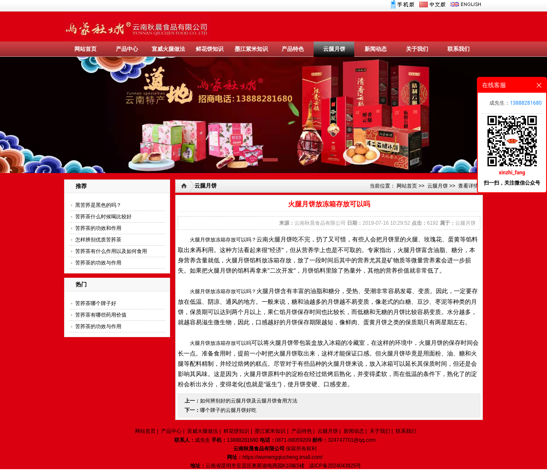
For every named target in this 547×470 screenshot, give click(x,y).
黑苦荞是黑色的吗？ (98, 205)
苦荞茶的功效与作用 (98, 263)
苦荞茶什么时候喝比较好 (103, 217)
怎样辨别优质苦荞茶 (98, 240)
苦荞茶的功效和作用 (98, 228)
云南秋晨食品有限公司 (320, 223)
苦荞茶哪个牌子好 (95, 303)
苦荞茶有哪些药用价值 (100, 315)
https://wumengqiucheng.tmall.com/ (282, 457)
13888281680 (525, 103)
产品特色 (293, 49)
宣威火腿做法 (168, 49)
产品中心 (127, 49)
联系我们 (458, 49)
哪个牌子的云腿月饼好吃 (228, 410)
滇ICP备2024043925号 (335, 466)
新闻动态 (376, 49)
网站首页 (85, 49)
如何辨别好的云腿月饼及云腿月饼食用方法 (248, 401)
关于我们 (417, 49)
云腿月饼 (334, 49)
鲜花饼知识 (210, 49)
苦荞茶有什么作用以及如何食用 (111, 251)
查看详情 (468, 186)
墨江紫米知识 (251, 49)
